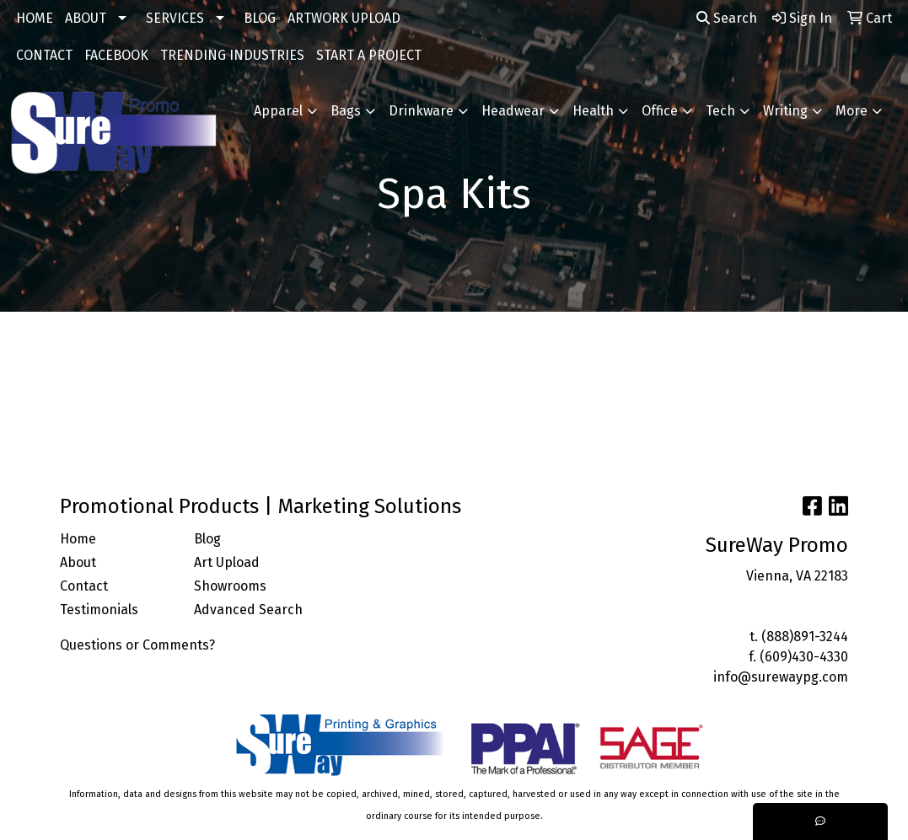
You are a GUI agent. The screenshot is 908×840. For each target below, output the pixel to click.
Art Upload (227, 562)
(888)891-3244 (804, 637)
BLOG (260, 18)
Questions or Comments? (137, 645)
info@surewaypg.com (780, 677)
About (78, 562)
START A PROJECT (369, 55)
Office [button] (660, 111)
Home (78, 539)
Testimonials (99, 610)
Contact (84, 586)
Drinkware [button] (421, 111)
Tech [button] (720, 111)
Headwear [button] (513, 111)
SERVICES (175, 18)
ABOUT (85, 18)
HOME (34, 18)
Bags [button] (345, 111)
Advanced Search (248, 610)
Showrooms (230, 586)
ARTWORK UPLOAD (343, 18)
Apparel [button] (278, 111)
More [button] (851, 111)
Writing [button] (785, 111)
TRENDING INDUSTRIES (232, 55)
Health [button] (593, 111)
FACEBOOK (116, 55)
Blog (207, 539)
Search (726, 18)
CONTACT (44, 55)
